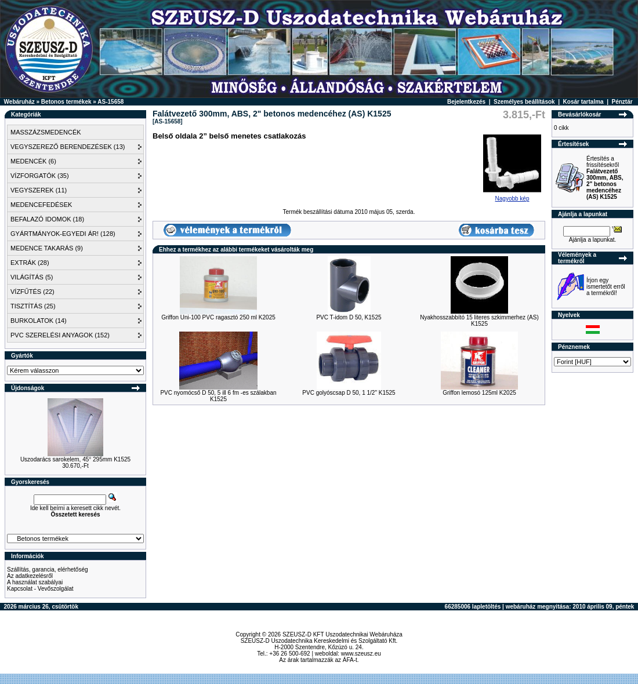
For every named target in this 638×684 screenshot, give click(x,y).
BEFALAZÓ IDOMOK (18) (47, 219)
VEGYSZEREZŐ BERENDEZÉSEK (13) (67, 146)
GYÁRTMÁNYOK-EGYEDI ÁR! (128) (62, 233)
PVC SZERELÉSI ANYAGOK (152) (60, 335)
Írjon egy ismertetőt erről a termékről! (605, 286)
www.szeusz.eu (361, 653)
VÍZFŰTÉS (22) (32, 291)
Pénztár (622, 102)
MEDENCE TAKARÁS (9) (46, 248)
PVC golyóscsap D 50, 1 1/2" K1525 (348, 393)
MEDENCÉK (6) (33, 161)
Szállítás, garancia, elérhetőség (47, 569)
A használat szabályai (35, 582)
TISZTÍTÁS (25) (33, 306)
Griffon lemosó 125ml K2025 (479, 393)
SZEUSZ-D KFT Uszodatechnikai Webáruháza (342, 634)
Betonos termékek (66, 102)
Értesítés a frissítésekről (605, 177)
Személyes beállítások (524, 102)
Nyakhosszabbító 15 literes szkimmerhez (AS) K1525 (479, 320)
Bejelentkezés (466, 102)
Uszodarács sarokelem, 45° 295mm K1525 (75, 459)
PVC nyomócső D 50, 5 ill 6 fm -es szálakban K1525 (218, 396)
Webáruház (19, 102)
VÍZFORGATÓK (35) (39, 175)
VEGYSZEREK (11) (38, 190)
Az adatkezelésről (30, 576)
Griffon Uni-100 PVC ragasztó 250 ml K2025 (218, 317)
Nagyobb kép (512, 196)
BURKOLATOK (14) (38, 320)
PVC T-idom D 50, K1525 (348, 317)
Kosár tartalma (583, 102)
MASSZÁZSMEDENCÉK (45, 132)
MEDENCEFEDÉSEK (41, 204)
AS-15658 (110, 102)
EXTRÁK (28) (29, 262)
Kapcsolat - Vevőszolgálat (40, 588)
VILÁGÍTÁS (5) (31, 277)
